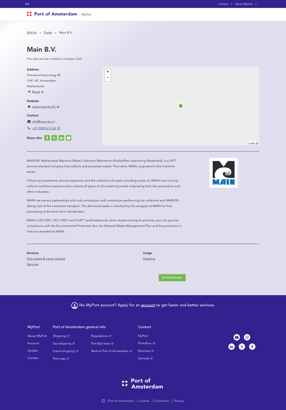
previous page (172, 277)
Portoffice (145, 343)
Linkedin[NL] (231, 346)
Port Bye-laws (100, 343)
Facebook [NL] (252, 346)
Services (33, 264)
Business (144, 351)
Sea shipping (62, 343)
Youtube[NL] (237, 337)
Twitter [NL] (242, 346)
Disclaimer (161, 401)
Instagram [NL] (247, 337)
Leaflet (251, 143)
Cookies (144, 401)
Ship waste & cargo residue (46, 259)
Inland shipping (64, 351)
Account (33, 343)
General (143, 358)
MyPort (86, 14)
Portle (48, 33)
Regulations (99, 336)
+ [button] (107, 72)
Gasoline (149, 259)
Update (32, 351)
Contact (223, 4)
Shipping (59, 336)
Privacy (179, 401)
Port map (59, 359)
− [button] (107, 78)
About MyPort (244, 4)
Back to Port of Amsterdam (110, 351)
